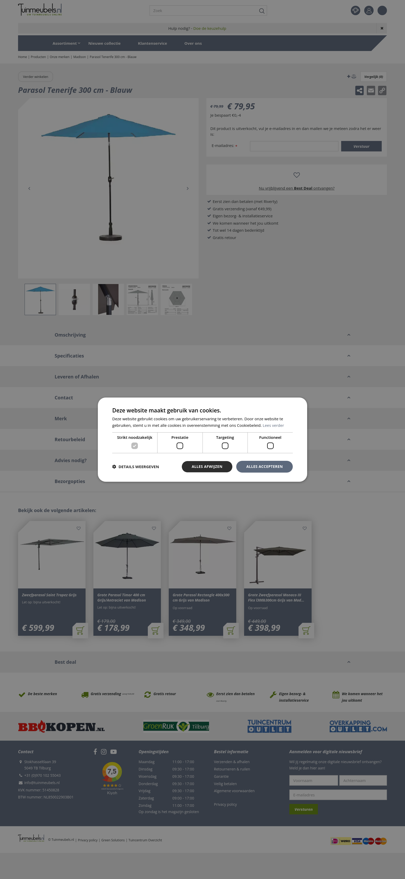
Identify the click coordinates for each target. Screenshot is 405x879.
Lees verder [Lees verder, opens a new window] (273, 425)
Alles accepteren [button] (264, 466)
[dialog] (202, 439)
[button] (135, 466)
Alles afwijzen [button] (207, 466)
